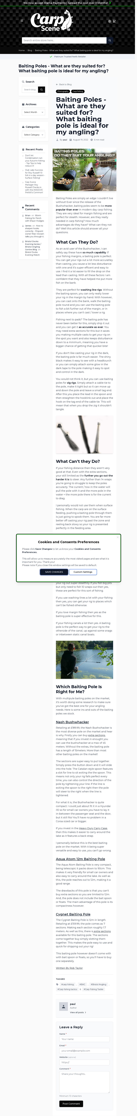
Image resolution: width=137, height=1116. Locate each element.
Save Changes (54, 572)
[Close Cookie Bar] (117, 537)
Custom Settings (83, 572)
